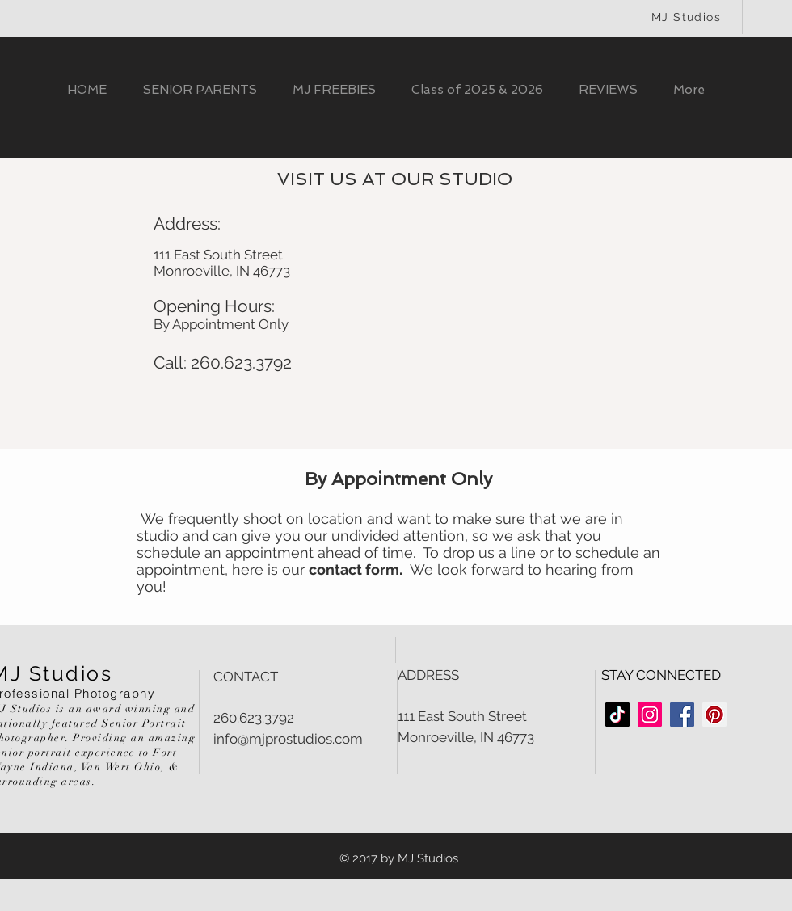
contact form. (355, 569)
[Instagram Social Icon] (650, 714)
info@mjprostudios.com (288, 739)
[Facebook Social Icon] (682, 714)
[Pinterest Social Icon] (714, 714)
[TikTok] (617, 714)
